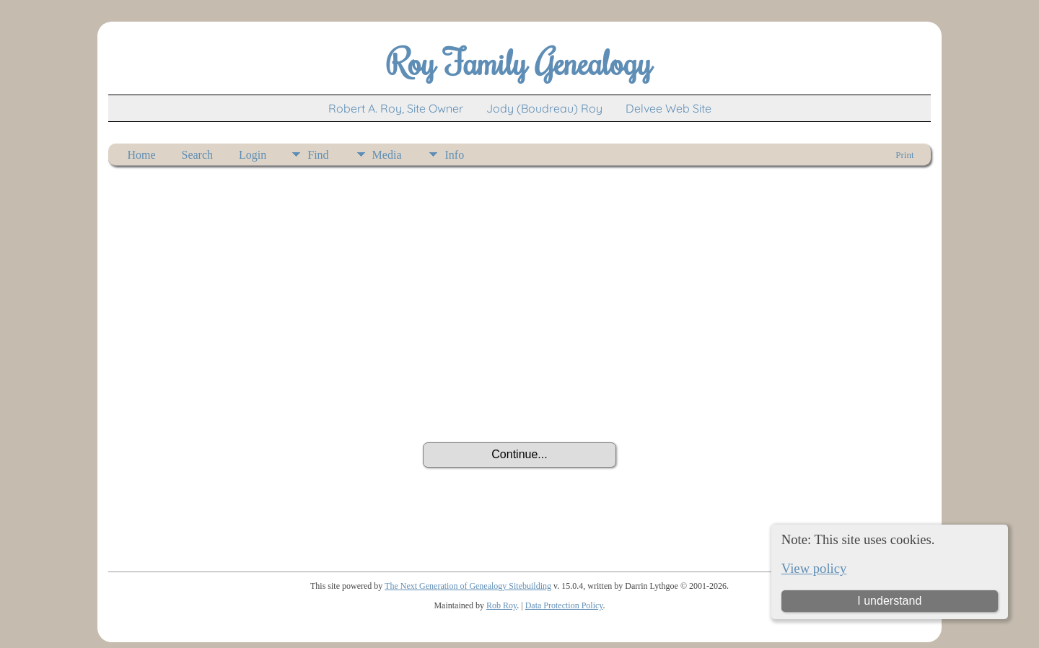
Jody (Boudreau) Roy (544, 108)
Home (141, 155)
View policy (814, 568)
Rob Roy (501, 605)
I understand (889, 601)
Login (252, 155)
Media (387, 155)
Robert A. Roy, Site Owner (395, 108)
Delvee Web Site (668, 108)
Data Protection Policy (564, 605)
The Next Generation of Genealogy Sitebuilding (468, 586)
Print (904, 154)
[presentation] (519, 403)
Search (198, 155)
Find (317, 155)
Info (454, 155)
